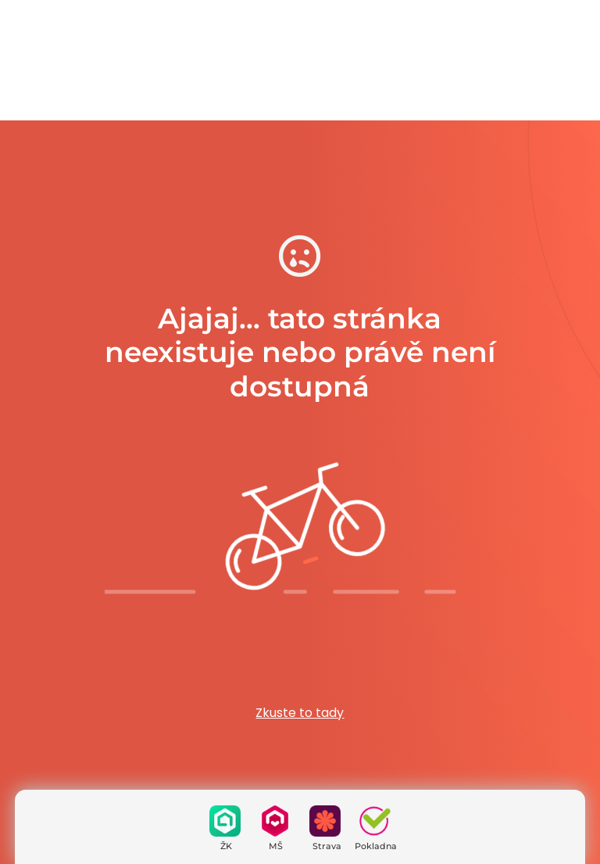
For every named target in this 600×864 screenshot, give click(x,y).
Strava (326, 846)
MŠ (276, 846)
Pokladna (376, 846)
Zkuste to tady (299, 713)
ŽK (226, 846)
